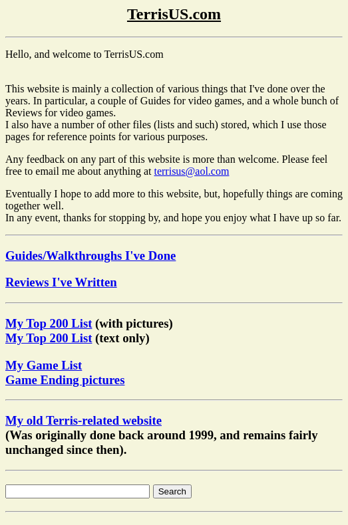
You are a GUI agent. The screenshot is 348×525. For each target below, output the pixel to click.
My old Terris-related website (83, 420)
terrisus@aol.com (191, 171)
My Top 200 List (48, 323)
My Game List (43, 365)
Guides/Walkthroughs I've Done (90, 255)
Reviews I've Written (61, 282)
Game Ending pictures (64, 380)
